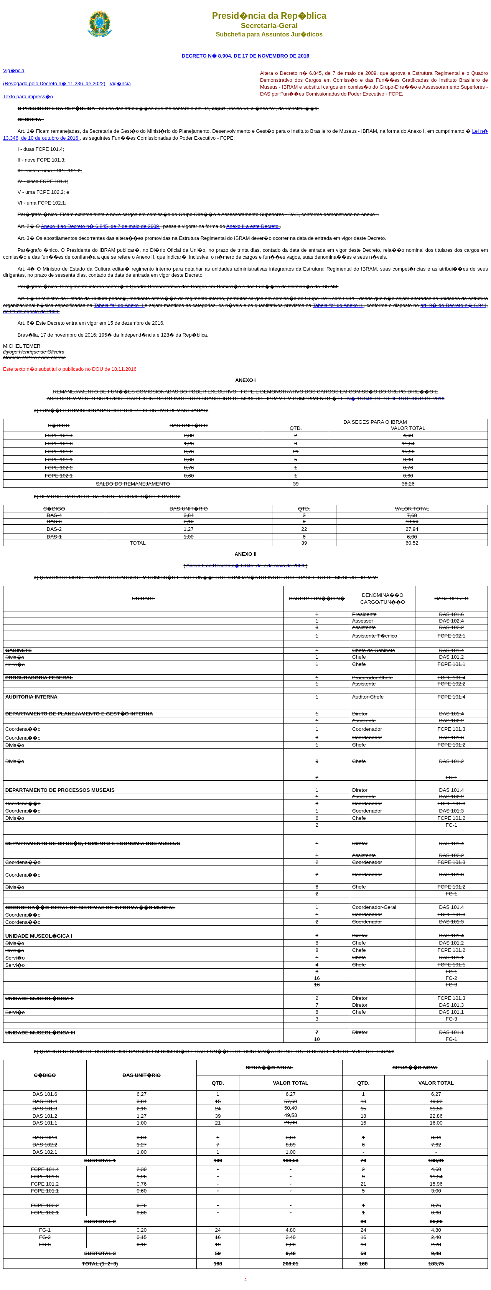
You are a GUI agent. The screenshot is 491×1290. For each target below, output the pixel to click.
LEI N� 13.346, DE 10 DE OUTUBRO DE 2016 (391, 398)
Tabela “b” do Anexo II (338, 305)
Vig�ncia (13, 70)
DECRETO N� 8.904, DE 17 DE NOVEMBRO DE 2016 (246, 56)
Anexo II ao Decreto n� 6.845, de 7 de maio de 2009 (100, 226)
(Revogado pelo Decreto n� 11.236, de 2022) (54, 83)
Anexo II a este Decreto (253, 226)
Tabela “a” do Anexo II (119, 305)
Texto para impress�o (28, 96)
